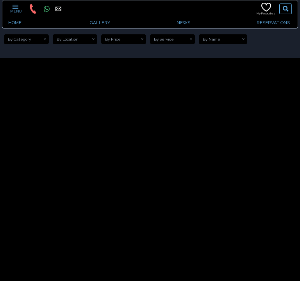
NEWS (183, 22)
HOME (14, 22)
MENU (15, 8)
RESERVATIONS (273, 22)
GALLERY (100, 22)
